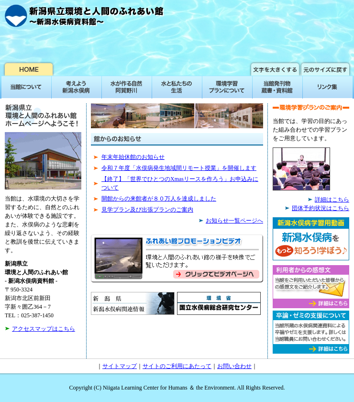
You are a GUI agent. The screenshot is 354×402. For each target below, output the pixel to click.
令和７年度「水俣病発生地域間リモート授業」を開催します (178, 168)
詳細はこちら (332, 199)
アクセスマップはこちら (43, 328)
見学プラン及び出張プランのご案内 (147, 209)
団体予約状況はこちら (320, 208)
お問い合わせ (234, 366)
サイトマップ (119, 366)
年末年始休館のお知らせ (133, 157)
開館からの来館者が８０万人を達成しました (158, 198)
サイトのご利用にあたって (177, 366)
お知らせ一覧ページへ (234, 220)
